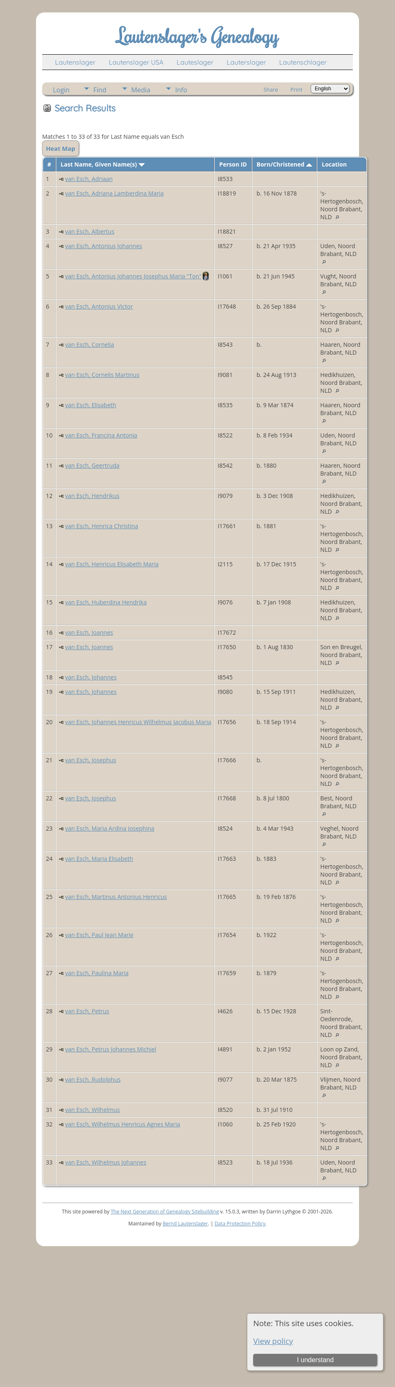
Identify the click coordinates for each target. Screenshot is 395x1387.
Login (61, 89)
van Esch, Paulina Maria (97, 973)
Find (99, 89)
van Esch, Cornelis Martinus (102, 375)
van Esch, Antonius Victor (99, 306)
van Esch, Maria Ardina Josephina (109, 828)
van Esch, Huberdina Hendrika (106, 602)
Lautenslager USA (136, 62)
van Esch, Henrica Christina (101, 526)
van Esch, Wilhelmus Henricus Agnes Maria (122, 1124)
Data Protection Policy (240, 1223)
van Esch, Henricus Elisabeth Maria (112, 564)
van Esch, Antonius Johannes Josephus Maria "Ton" (133, 276)
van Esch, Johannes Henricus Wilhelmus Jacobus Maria (138, 722)
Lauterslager (246, 62)
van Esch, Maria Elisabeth (99, 859)
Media (140, 89)
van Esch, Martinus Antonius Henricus (116, 897)
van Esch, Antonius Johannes (103, 246)
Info (181, 89)
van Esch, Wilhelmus (92, 1110)
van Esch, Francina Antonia (101, 435)
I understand (315, 1359)
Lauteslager (195, 62)
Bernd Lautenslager (185, 1223)
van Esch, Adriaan (89, 179)
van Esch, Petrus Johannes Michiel (110, 1049)
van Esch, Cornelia (89, 344)
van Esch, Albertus (90, 231)
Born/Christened (284, 164)
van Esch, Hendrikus (92, 496)
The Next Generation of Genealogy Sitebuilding (165, 1211)
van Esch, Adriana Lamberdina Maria (114, 193)
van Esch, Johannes (91, 677)
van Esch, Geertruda (92, 465)
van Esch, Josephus (90, 760)
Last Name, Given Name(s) (103, 164)
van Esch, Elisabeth (90, 405)
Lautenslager (75, 62)
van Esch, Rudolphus (93, 1079)
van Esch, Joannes (89, 632)
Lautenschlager (303, 62)
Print (296, 89)
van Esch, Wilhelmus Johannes (105, 1162)
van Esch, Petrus (87, 1011)
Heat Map (60, 148)
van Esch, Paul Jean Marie (99, 935)
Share (270, 89)
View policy (273, 1341)
